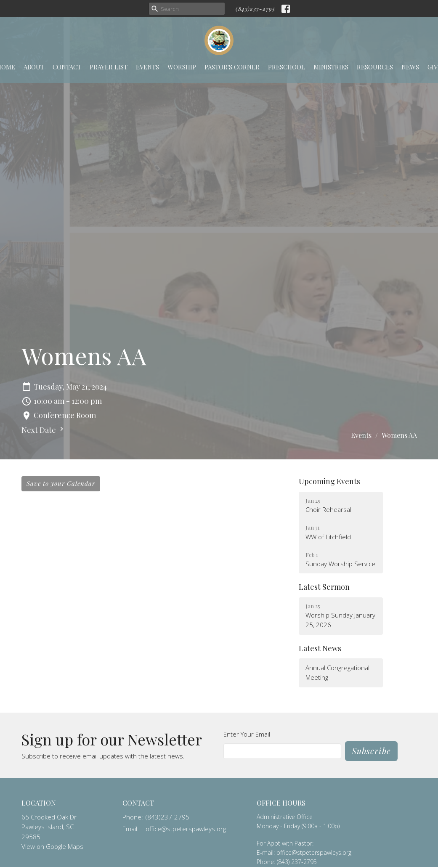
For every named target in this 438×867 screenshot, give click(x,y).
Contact (67, 67)
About (34, 67)
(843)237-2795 (255, 8)
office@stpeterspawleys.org (186, 829)
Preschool (286, 67)
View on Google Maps (52, 846)
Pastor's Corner (232, 67)
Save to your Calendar (61, 483)
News (410, 67)
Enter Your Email (246, 734)
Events (147, 67)
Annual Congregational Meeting (337, 672)
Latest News (320, 648)
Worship (181, 67)
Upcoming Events (329, 481)
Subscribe (371, 750)
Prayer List (108, 67)
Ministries (330, 67)
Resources (375, 67)
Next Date (43, 430)
